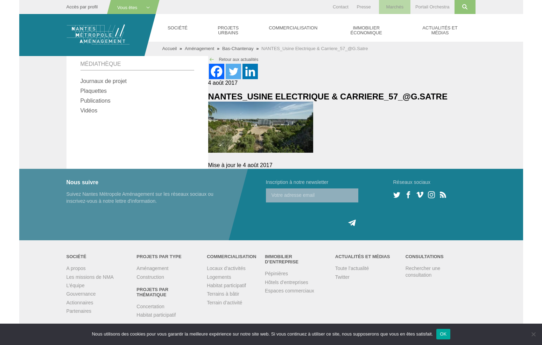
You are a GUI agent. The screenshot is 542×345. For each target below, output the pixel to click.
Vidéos (89, 110)
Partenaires (79, 311)
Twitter (342, 277)
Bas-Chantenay (238, 48)
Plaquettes (93, 91)
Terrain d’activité (224, 302)
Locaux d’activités (226, 268)
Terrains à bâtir (223, 294)
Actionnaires (79, 302)
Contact (341, 6)
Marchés (394, 6)
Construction (150, 277)
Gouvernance (81, 294)
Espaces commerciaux (289, 291)
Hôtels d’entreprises (286, 282)
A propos (76, 268)
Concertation (150, 306)
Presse (364, 6)
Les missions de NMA (90, 277)
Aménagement (199, 48)
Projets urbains (228, 30)
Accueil (169, 48)
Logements (219, 277)
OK (443, 334)
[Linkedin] (250, 71)
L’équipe (75, 285)
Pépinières (276, 273)
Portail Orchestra (432, 6)
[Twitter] (233, 71)
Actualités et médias (439, 30)
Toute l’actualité (352, 268)
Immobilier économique (366, 30)
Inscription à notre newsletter (297, 182)
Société (178, 27)
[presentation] (319, 216)
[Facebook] (216, 71)
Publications (95, 101)
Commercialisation (293, 27)
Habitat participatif (156, 315)
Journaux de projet (103, 81)
